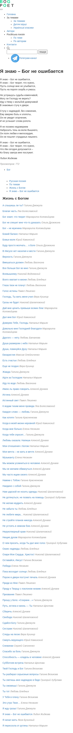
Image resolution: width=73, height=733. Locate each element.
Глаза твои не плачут (14, 285)
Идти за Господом (12, 377)
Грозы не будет (11, 302)
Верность (8, 256)
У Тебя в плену (11, 697)
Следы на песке (11, 634)
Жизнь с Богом (17, 187)
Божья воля (9, 239)
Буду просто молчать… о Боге (19, 245)
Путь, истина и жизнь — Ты (17, 605)
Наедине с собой (12, 486)
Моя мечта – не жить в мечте (18, 451)
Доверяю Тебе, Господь (15, 323)
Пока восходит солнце (15, 571)
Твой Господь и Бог (13, 668)
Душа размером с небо (15, 343)
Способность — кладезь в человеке (22, 657)
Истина (6, 394)
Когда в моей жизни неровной (19, 423)
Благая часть (10, 211)
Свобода (7, 617)
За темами (19, 21)
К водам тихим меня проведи (18, 406)
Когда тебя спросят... (14, 434)
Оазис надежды (11, 548)
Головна (11, 14)
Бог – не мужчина (12, 228)
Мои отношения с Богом (16, 446)
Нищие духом (10, 537)
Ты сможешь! (10, 685)
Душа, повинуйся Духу (15, 349)
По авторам (19, 41)
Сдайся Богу (9, 623)
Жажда (6, 372)
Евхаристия (9, 354)
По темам (14, 184)
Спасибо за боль (12, 651)
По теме (17, 37)
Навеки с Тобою (11, 480)
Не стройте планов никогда (17, 520)
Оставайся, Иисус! (13, 560)
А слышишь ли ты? (13, 205)
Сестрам (7, 628)
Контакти (11, 44)
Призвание (8, 594)
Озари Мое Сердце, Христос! (18, 554)
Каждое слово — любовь (16, 411)
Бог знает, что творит (14, 216)
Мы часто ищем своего (15, 474)
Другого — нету (11, 337)
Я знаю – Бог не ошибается (24, 191)
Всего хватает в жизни (15, 279)
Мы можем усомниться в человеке (21, 463)
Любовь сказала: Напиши (16, 440)
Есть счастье (10, 360)
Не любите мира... (12, 514)
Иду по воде (9, 383)
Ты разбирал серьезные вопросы (21, 674)
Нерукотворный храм (14, 531)
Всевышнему (10, 274)
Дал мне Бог (9, 317)
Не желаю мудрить (13, 503)
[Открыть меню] (1, 9)
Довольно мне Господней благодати (22, 328)
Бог (8, 169)
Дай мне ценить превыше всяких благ (23, 308)
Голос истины (10, 291)
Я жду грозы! (9, 708)
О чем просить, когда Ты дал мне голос (24, 543)
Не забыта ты (10, 508)
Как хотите (8, 417)
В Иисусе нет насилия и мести (19, 251)
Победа (7, 566)
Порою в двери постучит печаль (20, 577)
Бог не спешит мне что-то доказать (22, 222)
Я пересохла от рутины (15, 725)
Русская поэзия (17, 181)
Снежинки (8, 645)
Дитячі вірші (20, 24)
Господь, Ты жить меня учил (18, 296)
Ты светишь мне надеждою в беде (21, 680)
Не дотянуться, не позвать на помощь (23, 497)
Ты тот (6, 691)
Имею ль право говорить (16, 389)
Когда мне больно (12, 429)
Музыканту (8, 457)
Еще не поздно (11, 366)
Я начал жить (10, 720)
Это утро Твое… (11, 702)
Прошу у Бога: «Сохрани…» (18, 600)
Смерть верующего (13, 640)
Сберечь (7, 611)
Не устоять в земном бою (16, 526)
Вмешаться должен (13, 262)
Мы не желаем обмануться (17, 469)
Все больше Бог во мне (15, 268)
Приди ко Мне (10, 583)
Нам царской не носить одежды (20, 491)
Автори (10, 31)
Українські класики (23, 27)
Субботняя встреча (13, 663)
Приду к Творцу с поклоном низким (22, 588)
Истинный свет (11, 400)
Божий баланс (10, 234)
